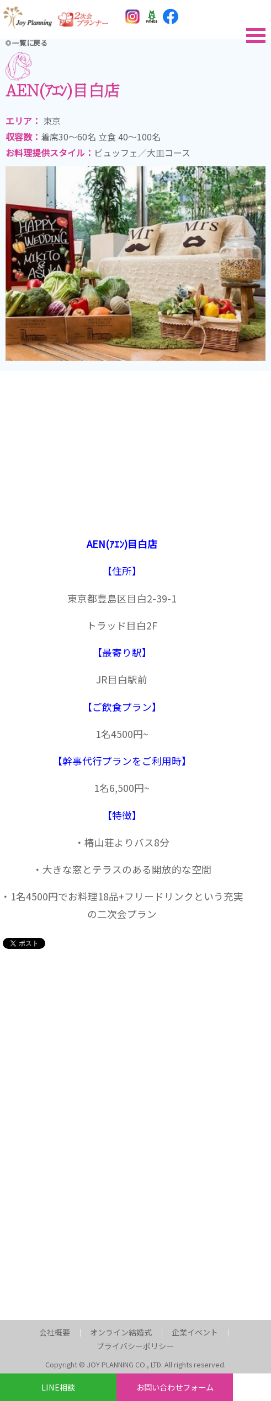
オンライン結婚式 (121, 1331)
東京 (52, 120)
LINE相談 (58, 1387)
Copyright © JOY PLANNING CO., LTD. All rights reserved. (135, 1364)
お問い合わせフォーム (175, 1387)
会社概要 (54, 1331)
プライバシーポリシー (135, 1345)
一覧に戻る (29, 42)
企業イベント (195, 1331)
